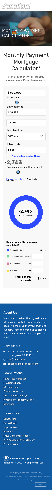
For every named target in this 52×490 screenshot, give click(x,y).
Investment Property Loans (18, 399)
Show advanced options (26, 156)
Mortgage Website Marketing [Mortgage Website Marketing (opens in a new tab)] (26, 472)
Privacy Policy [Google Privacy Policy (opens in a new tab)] (42, 476)
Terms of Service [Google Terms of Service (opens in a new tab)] (23, 480)
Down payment (15, 106)
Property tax (15, 263)
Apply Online (10, 427)
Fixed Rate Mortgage (14, 378)
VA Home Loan (11, 387)
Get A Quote (10, 423)
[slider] (17, 102)
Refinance (8, 404)
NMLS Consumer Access (16, 435)
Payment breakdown (15, 179)
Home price (13, 97)
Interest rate (13, 144)
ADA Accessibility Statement (19, 440)
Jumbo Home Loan (13, 391)
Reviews (8, 431)
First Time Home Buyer (15, 395)
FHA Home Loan (12, 382)
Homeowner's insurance (19, 256)
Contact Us (9, 418)
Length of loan (15, 130)
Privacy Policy (10, 444)
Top (41, 485)
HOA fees (13, 271)
